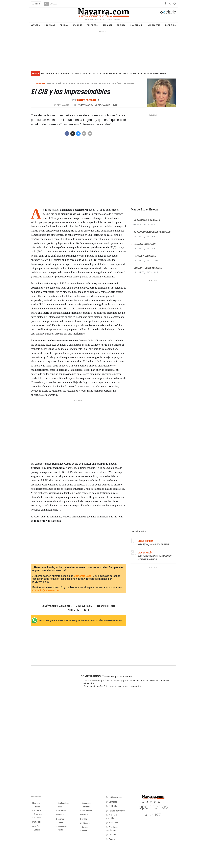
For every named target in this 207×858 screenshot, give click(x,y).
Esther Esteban (86, 100)
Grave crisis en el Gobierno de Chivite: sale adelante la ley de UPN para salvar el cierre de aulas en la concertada (103, 73)
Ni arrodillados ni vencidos (151, 232)
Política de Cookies (117, 811)
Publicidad (113, 806)
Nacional (107, 25)
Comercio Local (83, 575)
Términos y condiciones (117, 676)
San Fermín (136, 25)
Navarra (35, 25)
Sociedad (37, 818)
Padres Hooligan (144, 244)
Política (37, 807)
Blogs (60, 807)
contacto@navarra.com (46, 590)
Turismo (112, 835)
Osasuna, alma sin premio (153, 544)
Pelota (60, 830)
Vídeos (84, 830)
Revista (121, 25)
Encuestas (62, 810)
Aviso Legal (114, 823)
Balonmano (86, 803)
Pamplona (49, 25)
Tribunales (38, 814)
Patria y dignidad (144, 256)
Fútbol (60, 823)
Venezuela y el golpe (146, 220)
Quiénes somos (115, 797)
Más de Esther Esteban (145, 209)
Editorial (37, 830)
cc (163, 802)
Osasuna (77, 25)
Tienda (112, 839)
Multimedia (154, 25)
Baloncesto (62, 826)
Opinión (64, 25)
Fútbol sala (86, 807)
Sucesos (37, 810)
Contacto (113, 802)
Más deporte (87, 810)
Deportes (92, 25)
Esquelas (170, 25)
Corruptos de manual (147, 268)
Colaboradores (63, 803)
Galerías (85, 827)
